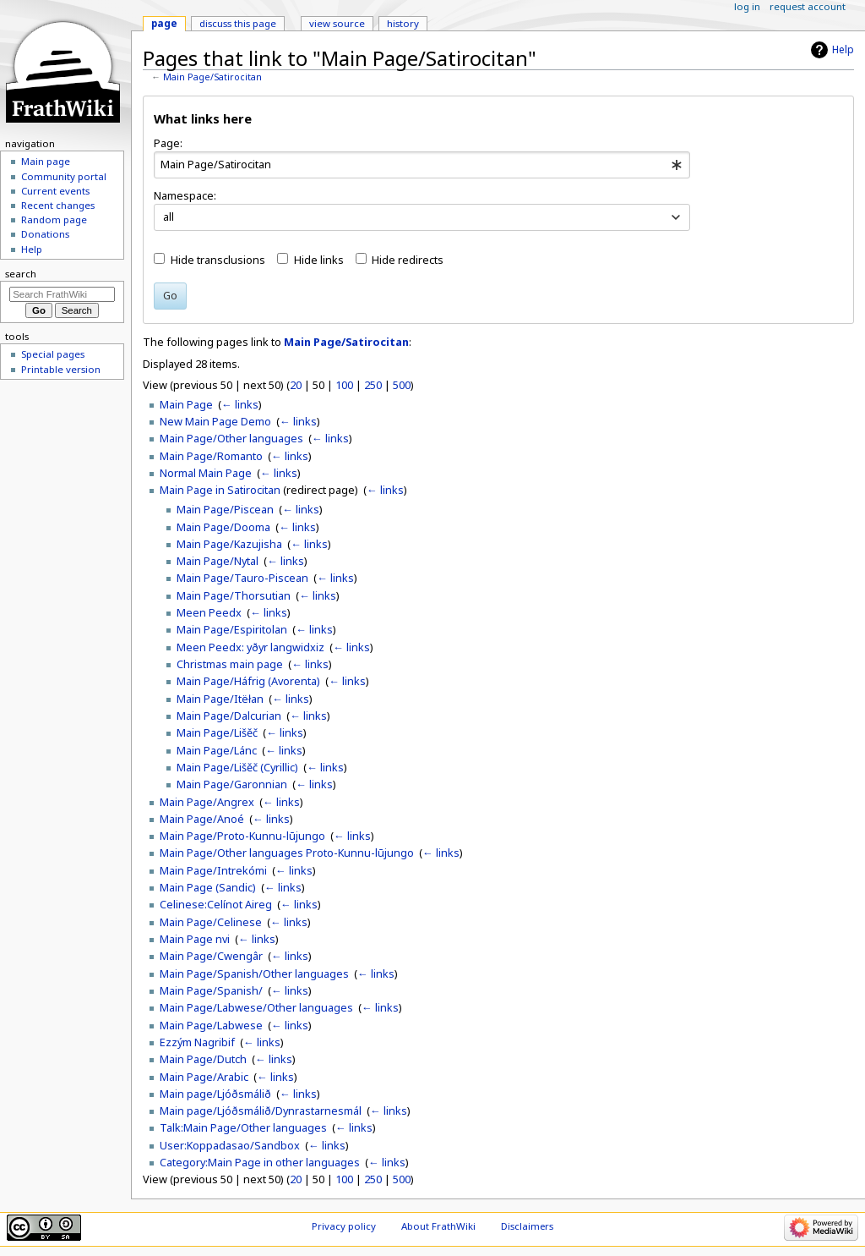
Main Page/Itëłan (220, 698)
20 (296, 384)
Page (164, 23)
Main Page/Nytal (217, 560)
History (403, 23)
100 (344, 384)
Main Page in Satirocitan (220, 489)
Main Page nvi (195, 938)
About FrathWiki (438, 1226)
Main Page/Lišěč (217, 732)
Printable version (61, 369)
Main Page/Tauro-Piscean (242, 577)
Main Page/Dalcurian (229, 715)
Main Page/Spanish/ (211, 990)
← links (239, 404)
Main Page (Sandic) (208, 887)
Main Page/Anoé (202, 818)
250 (373, 384)
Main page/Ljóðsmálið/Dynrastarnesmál (261, 1110)
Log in (747, 6)
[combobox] (422, 164)
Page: (168, 143)
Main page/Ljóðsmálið (215, 1093)
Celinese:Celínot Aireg (216, 904)
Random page (54, 219)
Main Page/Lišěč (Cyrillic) (237, 767)
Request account (808, 6)
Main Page (186, 404)
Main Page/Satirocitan (212, 77)
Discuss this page (237, 23)
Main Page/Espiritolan (232, 629)
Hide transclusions (218, 259)
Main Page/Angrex (207, 801)
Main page (45, 161)
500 (402, 384)
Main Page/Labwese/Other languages (256, 1007)
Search (20, 273)
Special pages (52, 354)
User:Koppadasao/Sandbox (230, 1145)
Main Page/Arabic (204, 1076)
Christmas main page (230, 664)
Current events (55, 190)
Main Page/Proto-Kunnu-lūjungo (242, 835)
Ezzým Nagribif (197, 1042)
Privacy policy (344, 1226)
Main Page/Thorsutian (234, 595)
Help (843, 49)
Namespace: (185, 195)
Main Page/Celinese (211, 922)
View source (337, 23)
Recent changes (58, 205)
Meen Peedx (209, 612)
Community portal (63, 176)
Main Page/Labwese (211, 1025)
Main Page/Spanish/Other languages (254, 973)
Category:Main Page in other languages (260, 1162)
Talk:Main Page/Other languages (243, 1127)
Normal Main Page (206, 472)
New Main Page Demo (215, 421)
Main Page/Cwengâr (211, 955)
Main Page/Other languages (231, 438)
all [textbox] (168, 217)
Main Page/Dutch (203, 1059)
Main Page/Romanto (211, 455)
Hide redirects (407, 259)
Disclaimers (527, 1226)
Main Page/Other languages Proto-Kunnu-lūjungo (287, 852)
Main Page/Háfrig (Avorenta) (248, 680)
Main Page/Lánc (217, 750)
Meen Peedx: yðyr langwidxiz (250, 647)
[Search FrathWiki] (62, 294)
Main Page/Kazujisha (229, 543)
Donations (45, 234)
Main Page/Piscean (225, 509)
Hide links (319, 259)
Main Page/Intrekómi (213, 870)
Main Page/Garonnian (232, 784)
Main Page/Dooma (223, 527)
